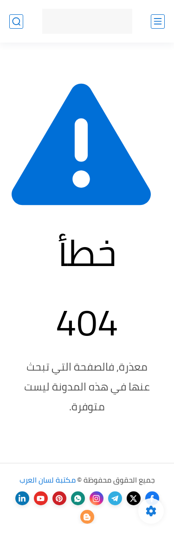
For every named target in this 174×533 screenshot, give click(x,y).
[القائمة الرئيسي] (158, 21)
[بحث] (16, 21)
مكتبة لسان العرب (47, 480)
